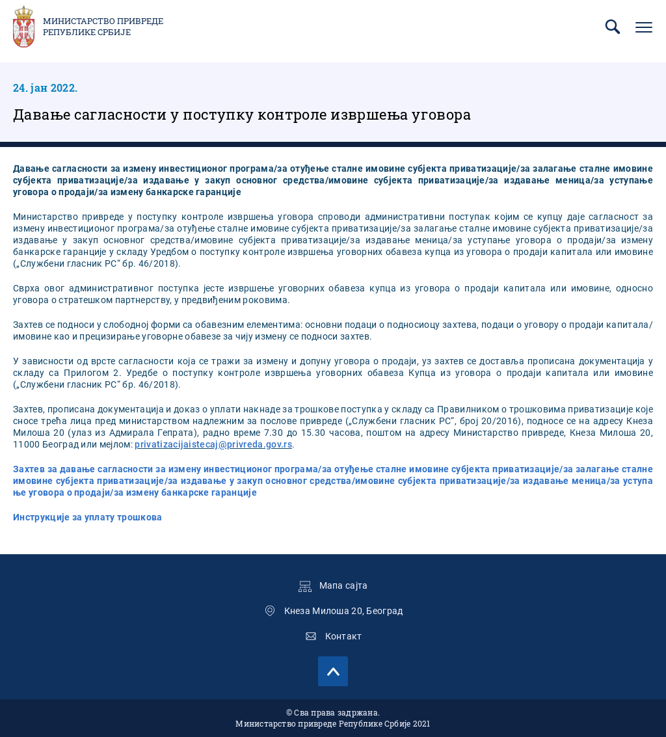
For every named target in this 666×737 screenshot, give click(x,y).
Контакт (343, 636)
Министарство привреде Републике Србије (103, 27)
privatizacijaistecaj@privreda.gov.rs (213, 444)
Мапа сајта (343, 585)
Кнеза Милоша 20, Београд (343, 611)
